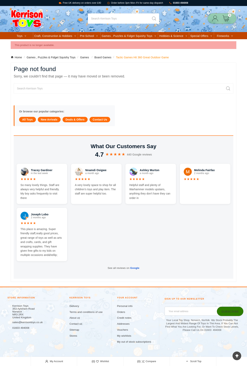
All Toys (27, 119)
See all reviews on (123, 268)
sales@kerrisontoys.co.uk (27, 322)
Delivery (74, 306)
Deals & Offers (75, 119)
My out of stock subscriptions (134, 341)
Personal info (125, 306)
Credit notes (124, 317)
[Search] (118, 19)
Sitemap (74, 329)
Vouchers (122, 329)
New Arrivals (49, 119)
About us (74, 317)
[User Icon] (216, 18)
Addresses (123, 323)
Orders (121, 312)
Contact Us (100, 119)
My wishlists (124, 335)
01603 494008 (178, 3)
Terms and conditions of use (86, 312)
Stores (73, 335)
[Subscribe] (230, 311)
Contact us (75, 323)
